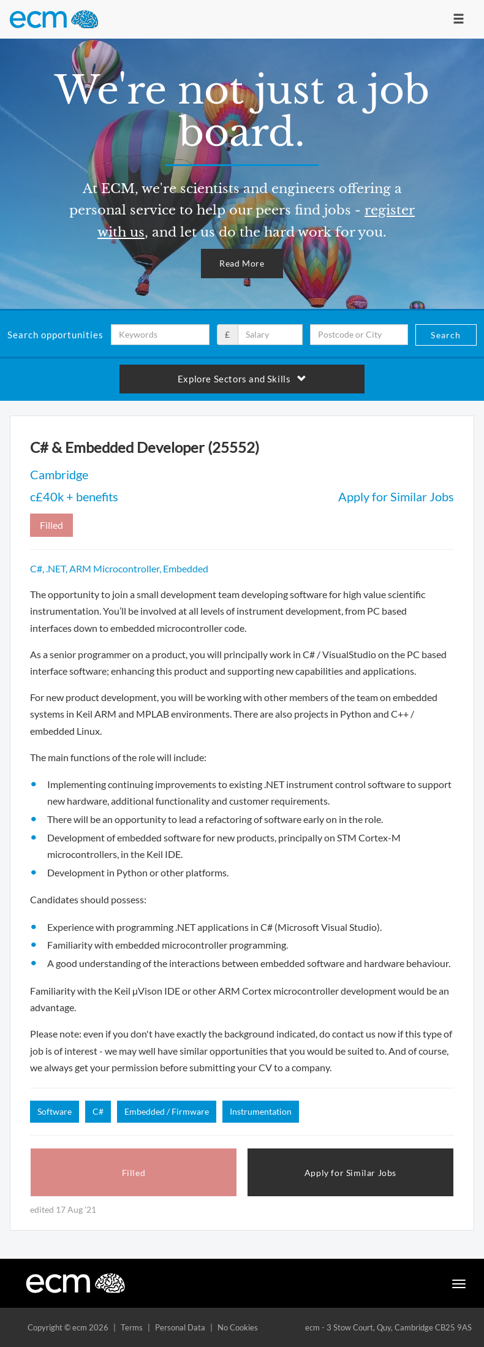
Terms (132, 1327)
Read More (241, 263)
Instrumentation (261, 1111)
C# (98, 1111)
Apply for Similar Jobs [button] (350, 1172)
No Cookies (237, 1327)
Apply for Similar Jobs (396, 496)
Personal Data (180, 1327)
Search (446, 335)
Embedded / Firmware (166, 1111)
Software (54, 1111)
